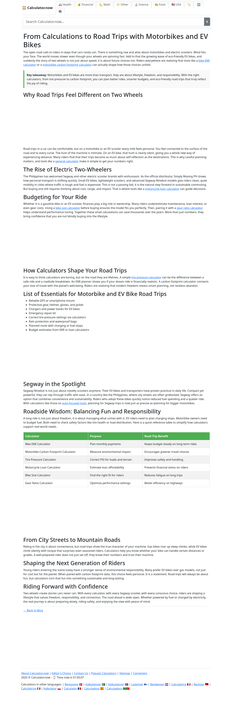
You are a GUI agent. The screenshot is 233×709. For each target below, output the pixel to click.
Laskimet (137, 684)
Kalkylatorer (93, 684)
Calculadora (92, 688)
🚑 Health (64, 4)
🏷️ (189, 4)
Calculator (70, 688)
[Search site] (113, 22)
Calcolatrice (28, 688)
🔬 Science (141, 4)
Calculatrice (178, 684)
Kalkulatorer (116, 684)
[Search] (207, 22)
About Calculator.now (35, 673)
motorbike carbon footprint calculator (67, 65)
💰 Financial (85, 4)
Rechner (199, 684)
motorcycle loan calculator (162, 189)
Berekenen (157, 684)
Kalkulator (50, 688)
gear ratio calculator (190, 208)
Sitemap (124, 673)
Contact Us (81, 673)
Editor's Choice (61, 673)
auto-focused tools (74, 403)
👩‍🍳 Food (160, 4)
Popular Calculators (103, 673)
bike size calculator (67, 208)
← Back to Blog (33, 610)
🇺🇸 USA (176, 4)
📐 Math (104, 4)
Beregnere (71, 684)
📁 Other (122, 4)
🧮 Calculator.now (37, 7)
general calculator (67, 161)
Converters (140, 673)
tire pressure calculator (146, 277)
